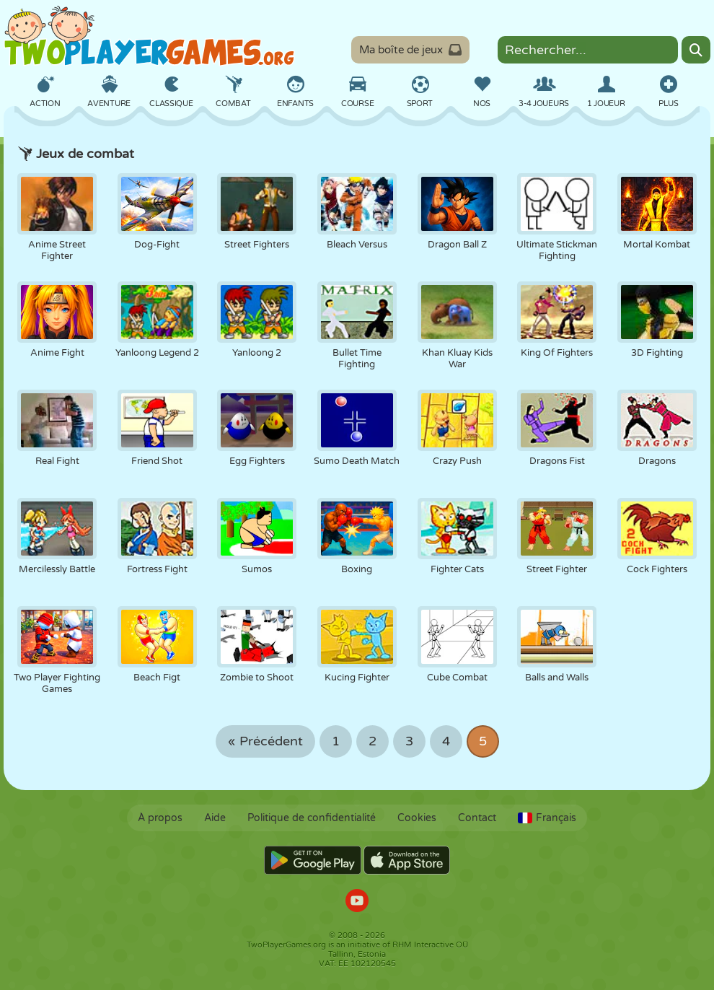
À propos (160, 818)
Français (547, 818)
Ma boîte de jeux (410, 49)
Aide (215, 818)
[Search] (696, 49)
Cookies (416, 818)
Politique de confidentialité (311, 818)
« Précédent (265, 741)
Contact (477, 818)
